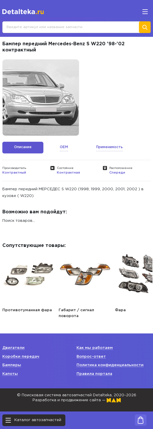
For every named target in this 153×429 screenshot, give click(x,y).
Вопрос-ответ (91, 356)
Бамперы (11, 365)
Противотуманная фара (27, 310)
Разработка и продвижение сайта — (77, 400)
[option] (41, 97)
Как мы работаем (94, 348)
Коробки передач (20, 356)
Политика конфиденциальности (110, 365)
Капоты (10, 374)
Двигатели (13, 348)
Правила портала (94, 374)
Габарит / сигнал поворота (76, 313)
